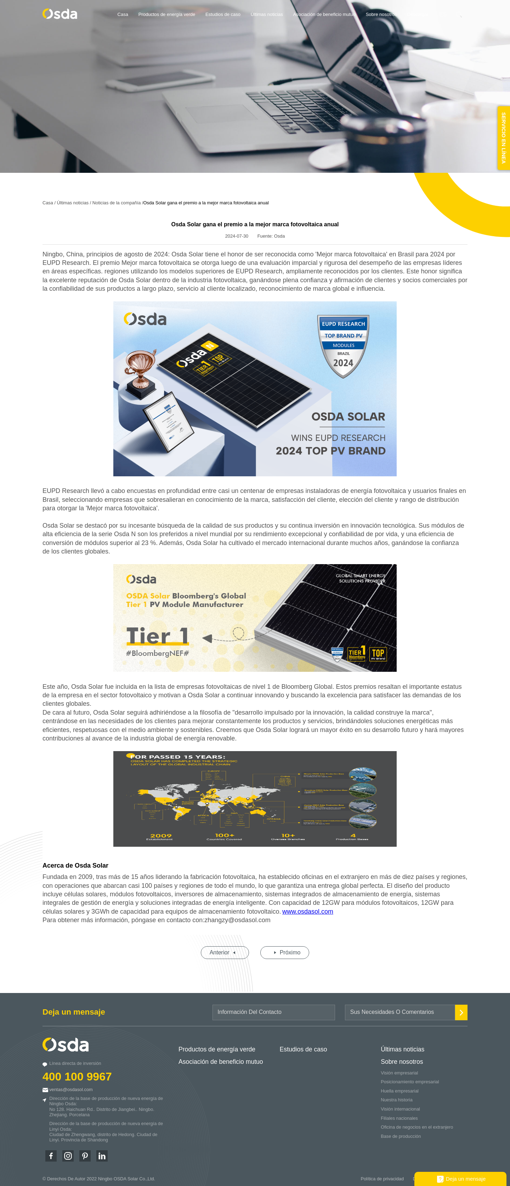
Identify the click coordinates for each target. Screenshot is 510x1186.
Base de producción (401, 1133)
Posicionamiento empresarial (410, 1079)
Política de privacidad (382, 1176)
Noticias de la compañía (116, 200)
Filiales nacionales (399, 1115)
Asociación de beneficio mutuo (324, 14)
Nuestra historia (397, 1097)
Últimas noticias (267, 14)
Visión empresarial (399, 1070)
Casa (123, 14)
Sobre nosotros (381, 14)
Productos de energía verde (166, 14)
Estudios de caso (222, 14)
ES (443, 14)
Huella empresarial (400, 1088)
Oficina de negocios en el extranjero (417, 1124)
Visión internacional (400, 1106)
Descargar (418, 14)
